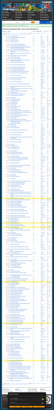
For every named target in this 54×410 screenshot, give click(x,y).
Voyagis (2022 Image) (13, 218)
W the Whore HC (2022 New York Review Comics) (18, 272)
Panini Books (43, 53)
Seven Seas (42, 225)
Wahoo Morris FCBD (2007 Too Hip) (16, 355)
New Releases (6, 12)
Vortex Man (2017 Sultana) (14, 156)
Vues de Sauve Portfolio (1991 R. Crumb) (17, 251)
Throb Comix (43, 259)
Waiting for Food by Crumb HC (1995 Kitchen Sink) (18, 375)
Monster (42, 209)
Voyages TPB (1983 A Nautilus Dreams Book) (17, 215)
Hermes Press (43, 199)
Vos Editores (42, 166)
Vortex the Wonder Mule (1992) (15, 160)
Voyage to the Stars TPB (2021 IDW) (16, 205)
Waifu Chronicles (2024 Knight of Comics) (17, 360)
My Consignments (44, 17)
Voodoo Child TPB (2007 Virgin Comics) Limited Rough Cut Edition (21, 112)
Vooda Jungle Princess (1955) (15, 99)
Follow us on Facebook (19, 390)
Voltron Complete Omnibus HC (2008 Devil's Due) (18, 49)
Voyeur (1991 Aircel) (13, 221)
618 (25, 33)
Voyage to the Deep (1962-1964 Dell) (16, 201)
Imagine (42, 116)
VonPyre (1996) (12, 97)
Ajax (41, 99)
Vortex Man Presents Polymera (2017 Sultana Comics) (19, 157)
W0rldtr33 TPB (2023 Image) (14, 283)
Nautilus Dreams (43, 215)
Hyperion (42, 277)
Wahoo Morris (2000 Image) (14, 352)
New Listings (6, 14)
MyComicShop (10, 8)
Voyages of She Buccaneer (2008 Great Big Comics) (18, 210)
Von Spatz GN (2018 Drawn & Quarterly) (16, 95)
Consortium (42, 224)
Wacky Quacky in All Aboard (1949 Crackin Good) (18, 300)
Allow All (39, 406)
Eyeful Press (42, 97)
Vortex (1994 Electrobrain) (14, 148)
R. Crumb (42, 251)
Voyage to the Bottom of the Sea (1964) (16, 198)
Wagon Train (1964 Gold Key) (15, 345)
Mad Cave (42, 333)
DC (41, 119)
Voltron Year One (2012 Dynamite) (15, 79)
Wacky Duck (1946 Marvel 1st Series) (16, 291)
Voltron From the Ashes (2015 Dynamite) (16, 62)
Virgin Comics (43, 107)
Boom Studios (43, 227)
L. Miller (42, 106)
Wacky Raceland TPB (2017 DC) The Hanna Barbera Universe (20, 303)
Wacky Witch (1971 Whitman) (15, 317)
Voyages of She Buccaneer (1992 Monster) (17, 209)
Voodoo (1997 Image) (13, 103)
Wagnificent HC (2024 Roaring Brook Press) (17, 341)
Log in (10, 2)
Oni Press (42, 124)
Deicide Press (43, 88)
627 (39, 33)
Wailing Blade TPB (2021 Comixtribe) (16, 364)
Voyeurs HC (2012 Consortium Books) (16, 224)
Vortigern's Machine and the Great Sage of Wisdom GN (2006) (20, 165)
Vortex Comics (43, 144)
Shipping (34, 2)
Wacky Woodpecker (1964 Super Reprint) (17, 321)
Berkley (42, 182)
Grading (31, 2)
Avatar (42, 152)
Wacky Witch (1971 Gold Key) (15, 314)
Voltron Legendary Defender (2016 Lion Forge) (17, 67)
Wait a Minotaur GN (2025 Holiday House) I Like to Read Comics (20, 366)
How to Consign (44, 14)
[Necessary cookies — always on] (43, 399)
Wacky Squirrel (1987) (14, 307)
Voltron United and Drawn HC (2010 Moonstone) (18, 77)
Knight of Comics (43, 360)
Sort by (45, 31)
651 (44, 33)
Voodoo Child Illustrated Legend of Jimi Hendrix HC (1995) (19, 110)
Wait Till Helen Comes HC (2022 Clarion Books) (18, 371)
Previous (5, 33)
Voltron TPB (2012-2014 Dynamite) (15, 75)
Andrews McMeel (43, 260)
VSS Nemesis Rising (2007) (14, 244)
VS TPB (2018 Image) (13, 240)
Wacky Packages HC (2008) (14, 297)
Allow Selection (27, 406)
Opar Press (42, 189)
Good (41, 269)
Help (40, 2)
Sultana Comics (43, 156)
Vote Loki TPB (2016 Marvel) (14, 169)
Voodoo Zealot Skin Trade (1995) (15, 123)
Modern (42, 37)
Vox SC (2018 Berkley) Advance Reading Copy (17, 182)
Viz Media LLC (43, 57)
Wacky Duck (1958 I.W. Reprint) (15, 294)
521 (12, 33)
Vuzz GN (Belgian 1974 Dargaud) (15, 264)
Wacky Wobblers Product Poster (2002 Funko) (17, 318)
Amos (41, 165)
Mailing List (44, 390)
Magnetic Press (43, 348)
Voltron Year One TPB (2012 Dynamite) (16, 81)
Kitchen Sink (42, 110)
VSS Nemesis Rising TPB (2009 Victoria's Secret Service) (19, 246)
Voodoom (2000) (13, 124)
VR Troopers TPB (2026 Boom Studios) (16, 228)
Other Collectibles (44, 19)
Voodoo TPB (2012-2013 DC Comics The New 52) (18, 119)
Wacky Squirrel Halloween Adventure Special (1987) (18, 309)
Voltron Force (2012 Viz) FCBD (15, 57)
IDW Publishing (43, 202)
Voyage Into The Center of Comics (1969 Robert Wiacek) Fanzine (20, 192)
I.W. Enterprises (43, 294)
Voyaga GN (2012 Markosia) (14, 185)
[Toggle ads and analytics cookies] (43, 403)
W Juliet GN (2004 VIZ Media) (15, 271)
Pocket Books (43, 254)
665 (46, 33)
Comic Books (18, 12)
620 (28, 33)
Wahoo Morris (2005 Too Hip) (15, 354)
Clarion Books (43, 369)
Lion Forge (42, 67)
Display (34, 31)
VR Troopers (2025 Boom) (14, 227)
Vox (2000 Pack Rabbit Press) (15, 176)
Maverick (42, 190)
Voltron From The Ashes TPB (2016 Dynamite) (17, 64)
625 (36, 33)
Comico (42, 145)
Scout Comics (43, 92)
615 (21, 33)
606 (18, 33)
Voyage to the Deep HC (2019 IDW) (16, 202)
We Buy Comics (5, 390)
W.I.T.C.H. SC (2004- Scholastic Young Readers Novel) (19, 278)
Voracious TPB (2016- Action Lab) (15, 134)
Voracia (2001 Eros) (13, 126)
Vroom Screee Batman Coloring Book (16, 235)
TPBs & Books (18, 14)
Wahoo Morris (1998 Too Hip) (15, 351)
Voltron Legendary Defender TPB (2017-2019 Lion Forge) (19, 71)
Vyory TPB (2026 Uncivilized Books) (16, 267)
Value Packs (31, 12)
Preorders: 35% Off (7, 19)
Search (33, 22)
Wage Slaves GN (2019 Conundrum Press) (17, 334)
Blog (38, 2)
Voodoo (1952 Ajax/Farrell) (14, 100)
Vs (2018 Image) (13, 239)
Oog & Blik (42, 376)
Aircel (41, 221)
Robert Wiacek (43, 192)
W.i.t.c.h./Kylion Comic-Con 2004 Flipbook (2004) (18, 280)
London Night (43, 232)
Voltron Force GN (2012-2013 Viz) (15, 58)
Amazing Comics (43, 284)
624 (34, 33)
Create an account (5, 2)
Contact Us (49, 406)
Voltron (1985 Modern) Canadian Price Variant (17, 37)
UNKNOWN (42, 280)
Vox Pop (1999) (12, 178)
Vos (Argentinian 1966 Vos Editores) (16, 166)
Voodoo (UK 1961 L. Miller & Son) (15, 106)
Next (8, 33)
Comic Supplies (31, 14)
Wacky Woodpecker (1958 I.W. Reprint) (16, 320)
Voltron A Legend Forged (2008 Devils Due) (17, 44)
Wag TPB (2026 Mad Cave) (14, 333)
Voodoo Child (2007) (13, 107)
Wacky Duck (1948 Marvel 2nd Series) (16, 293)
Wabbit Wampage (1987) (14, 284)
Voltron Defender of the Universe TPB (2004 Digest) (18, 55)
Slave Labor (42, 380)
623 (33, 33)
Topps (42, 296)
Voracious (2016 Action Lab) (14, 127)
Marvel (42, 168)
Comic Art (17, 19)
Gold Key (42, 198)
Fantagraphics (43, 120)
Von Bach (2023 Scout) (14, 92)
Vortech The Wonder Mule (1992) (15, 139)
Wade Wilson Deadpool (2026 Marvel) (16, 323)
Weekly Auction (17, 25)
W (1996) (11, 269)
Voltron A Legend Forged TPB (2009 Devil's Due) (18, 45)
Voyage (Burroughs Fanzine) (15, 189)
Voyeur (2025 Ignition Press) (15, 222)
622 (31, 33)
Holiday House (43, 366)
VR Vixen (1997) (13, 232)
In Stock (9, 31)
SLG (41, 237)
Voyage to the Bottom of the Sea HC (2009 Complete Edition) (20, 199)
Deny (15, 406)
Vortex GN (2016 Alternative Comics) (16, 153)
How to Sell (43, 12)
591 (16, 33)
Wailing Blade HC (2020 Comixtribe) (16, 363)
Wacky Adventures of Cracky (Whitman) (16, 290)
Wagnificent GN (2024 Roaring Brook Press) (17, 339)
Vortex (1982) (12, 144)
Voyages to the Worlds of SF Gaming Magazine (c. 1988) (19, 213)
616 (22, 33)
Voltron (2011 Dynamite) (14, 41)
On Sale (29, 17)
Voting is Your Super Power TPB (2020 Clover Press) (18, 172)
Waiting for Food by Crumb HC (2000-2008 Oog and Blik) (19, 376)
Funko (42, 318)
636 (41, 33)
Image (42, 103)
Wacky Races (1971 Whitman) (15, 306)
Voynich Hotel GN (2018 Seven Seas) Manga (17, 225)
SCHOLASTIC (43, 278)
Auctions (5, 17)
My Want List (31, 19)
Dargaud (42, 264)
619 (27, 33)
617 (24, 33)
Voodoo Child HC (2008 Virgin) (15, 109)
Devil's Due (42, 40)
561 (14, 33)
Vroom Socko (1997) (13, 237)
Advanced (37, 22)
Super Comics (43, 321)
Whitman (42, 290)
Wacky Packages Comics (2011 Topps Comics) (17, 296)
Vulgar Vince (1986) (13, 259)
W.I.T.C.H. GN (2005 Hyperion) (15, 277)
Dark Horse (42, 307)
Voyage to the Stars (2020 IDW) (15, 204)
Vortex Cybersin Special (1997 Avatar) (16, 152)
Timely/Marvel (43, 300)
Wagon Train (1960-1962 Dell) (15, 344)
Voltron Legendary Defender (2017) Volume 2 (17, 68)
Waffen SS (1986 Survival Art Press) (16, 324)
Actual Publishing (43, 249)
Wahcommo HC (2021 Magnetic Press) (16, 348)
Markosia (42, 185)
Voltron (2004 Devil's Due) (14, 40)
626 (38, 33)
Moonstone (42, 77)
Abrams (42, 297)
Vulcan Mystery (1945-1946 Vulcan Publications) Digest (19, 256)
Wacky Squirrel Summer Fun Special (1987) (17, 310)
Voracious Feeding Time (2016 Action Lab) (17, 132)
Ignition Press (43, 222)
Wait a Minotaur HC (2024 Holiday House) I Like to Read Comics (20, 367)
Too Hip (42, 351)
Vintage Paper (18, 17)
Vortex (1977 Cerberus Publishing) (15, 141)
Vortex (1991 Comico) (13, 145)
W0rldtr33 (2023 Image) (14, 281)
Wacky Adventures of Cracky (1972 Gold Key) (17, 287)
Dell (41, 201)
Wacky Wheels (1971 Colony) (15, 312)
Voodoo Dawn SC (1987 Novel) (15, 116)
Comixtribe (42, 363)
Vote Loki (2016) (13, 168)
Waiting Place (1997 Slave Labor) (15, 380)
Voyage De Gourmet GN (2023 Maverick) (16, 190)
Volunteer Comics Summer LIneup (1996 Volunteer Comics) (20, 83)
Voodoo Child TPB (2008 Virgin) (15, 113)
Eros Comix (42, 126)
